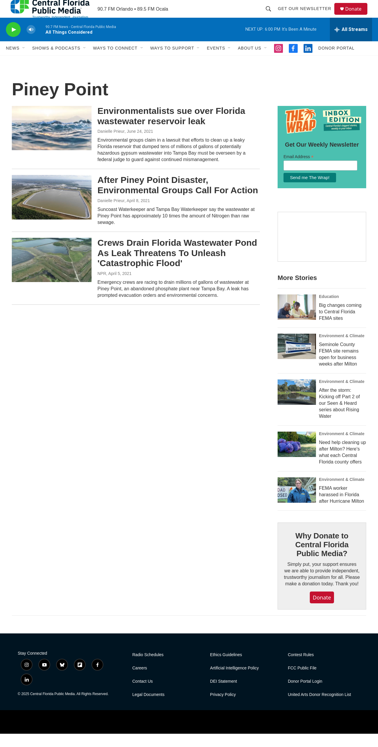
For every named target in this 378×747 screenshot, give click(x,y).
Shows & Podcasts (56, 61)
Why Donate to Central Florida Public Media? (321, 558)
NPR (101, 286)
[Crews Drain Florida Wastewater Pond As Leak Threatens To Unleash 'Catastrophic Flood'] (52, 273)
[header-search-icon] (271, 15)
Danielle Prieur (111, 144)
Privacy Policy (223, 708)
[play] (13, 43)
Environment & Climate (341, 349)
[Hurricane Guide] (322, 250)
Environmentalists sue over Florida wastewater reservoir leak (171, 129)
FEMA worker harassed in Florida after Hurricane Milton (341, 508)
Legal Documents (148, 708)
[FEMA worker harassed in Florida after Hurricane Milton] (297, 503)
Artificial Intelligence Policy (234, 681)
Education (329, 309)
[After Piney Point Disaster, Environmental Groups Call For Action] (52, 210)
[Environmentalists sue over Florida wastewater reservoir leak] (52, 141)
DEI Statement (223, 694)
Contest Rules (301, 668)
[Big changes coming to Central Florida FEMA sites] (297, 320)
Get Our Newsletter (307, 15)
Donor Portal (336, 61)
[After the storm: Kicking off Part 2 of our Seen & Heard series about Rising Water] (297, 405)
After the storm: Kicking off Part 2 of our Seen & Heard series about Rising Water (339, 416)
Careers (139, 681)
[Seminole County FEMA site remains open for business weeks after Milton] (297, 359)
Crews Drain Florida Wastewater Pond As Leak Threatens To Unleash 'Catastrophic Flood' (177, 266)
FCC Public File (302, 681)
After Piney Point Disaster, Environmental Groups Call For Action (177, 198)
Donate (357, 15)
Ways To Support (172, 61)
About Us (249, 61)
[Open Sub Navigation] (24, 61)
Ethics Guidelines (226, 668)
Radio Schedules (148, 668)
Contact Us (142, 694)
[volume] (31, 43)
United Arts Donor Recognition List (319, 708)
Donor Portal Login (305, 694)
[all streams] (351, 43)
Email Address (299, 170)
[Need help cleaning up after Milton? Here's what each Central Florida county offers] (297, 457)
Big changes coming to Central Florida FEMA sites (340, 325)
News (12, 61)
